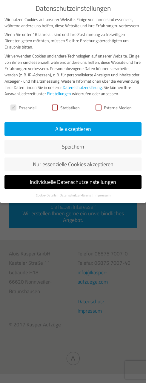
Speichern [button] (73, 147)
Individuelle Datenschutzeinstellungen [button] (73, 182)
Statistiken (66, 108)
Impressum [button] (102, 195)
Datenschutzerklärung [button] (76, 195)
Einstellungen (59, 93)
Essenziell (23, 108)
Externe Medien (114, 108)
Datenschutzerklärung (82, 87)
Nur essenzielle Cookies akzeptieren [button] (73, 164)
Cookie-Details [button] (46, 195)
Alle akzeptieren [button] (73, 129)
